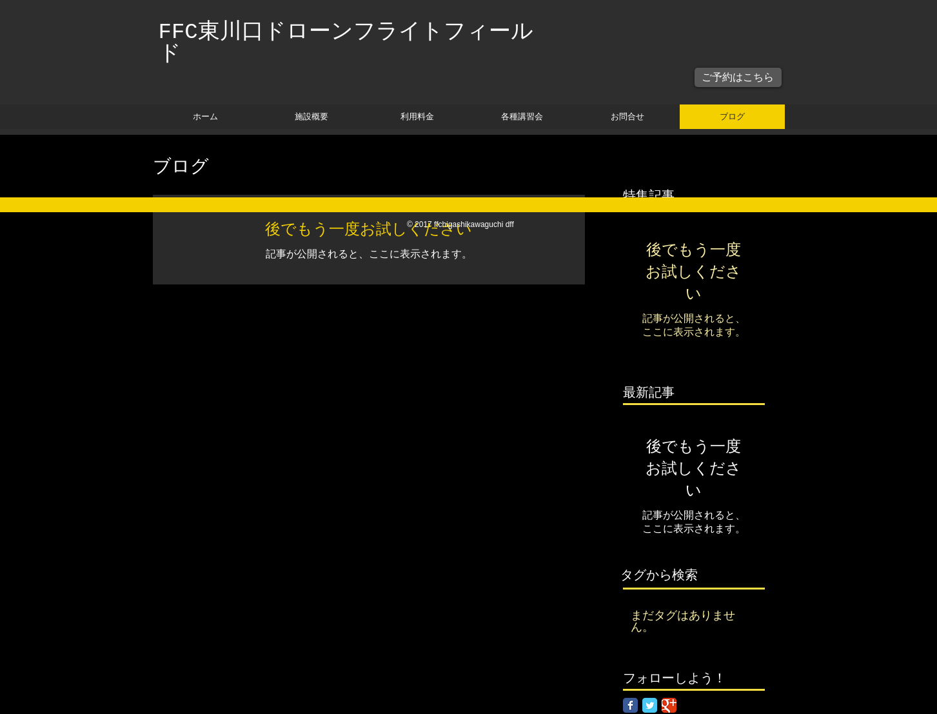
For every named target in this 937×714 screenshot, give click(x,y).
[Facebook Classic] (630, 705)
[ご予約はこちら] (738, 77)
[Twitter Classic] (649, 705)
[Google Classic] (669, 705)
